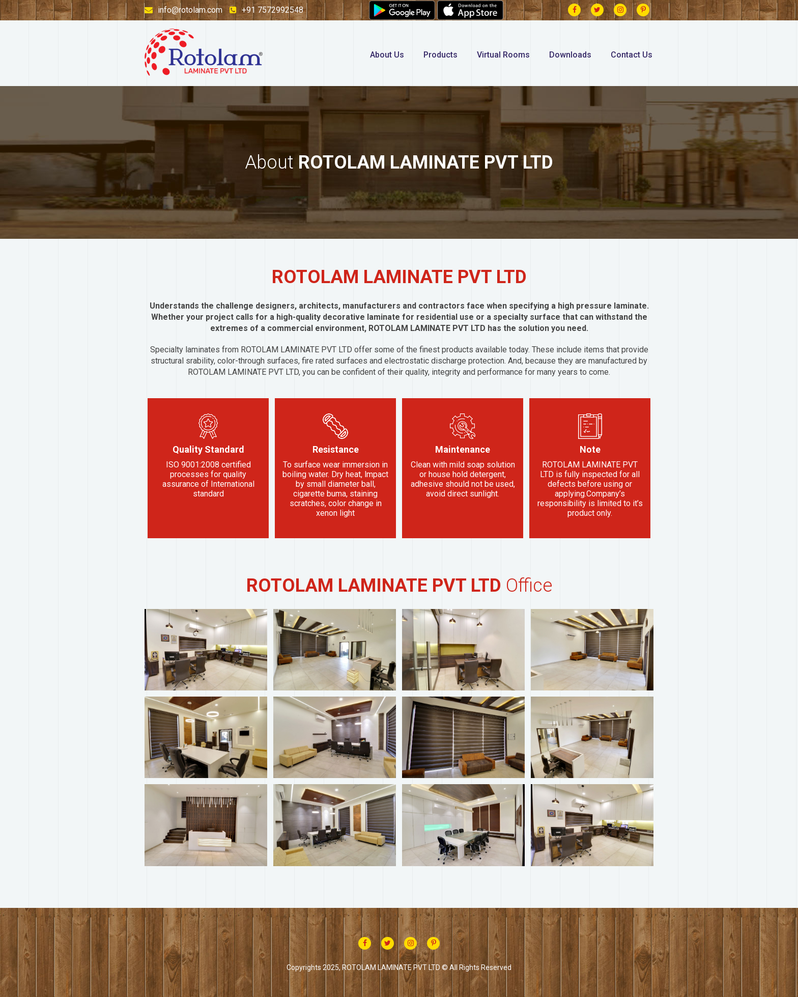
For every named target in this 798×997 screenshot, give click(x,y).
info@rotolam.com (183, 10)
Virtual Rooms (503, 55)
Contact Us (631, 55)
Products (440, 55)
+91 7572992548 (266, 10)
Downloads (570, 55)
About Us (387, 55)
